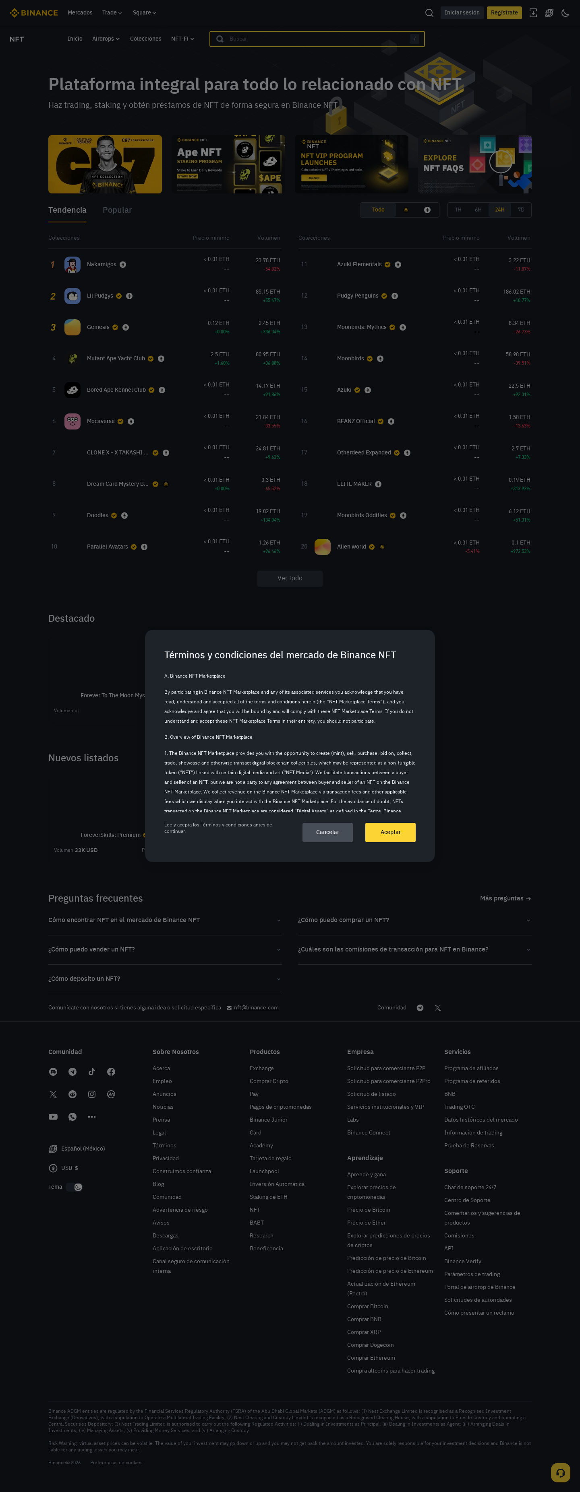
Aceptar (391, 832)
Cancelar (327, 832)
